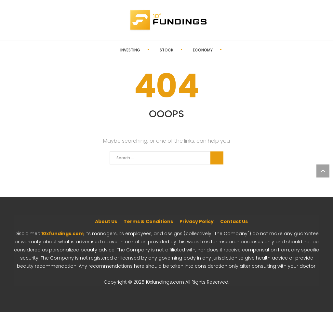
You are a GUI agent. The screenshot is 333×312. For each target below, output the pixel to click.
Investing (107, 50)
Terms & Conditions (148, 221)
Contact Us (234, 221)
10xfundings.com (62, 233)
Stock (143, 50)
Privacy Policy (197, 221)
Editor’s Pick (222, 50)
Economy (180, 50)
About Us (106, 221)
